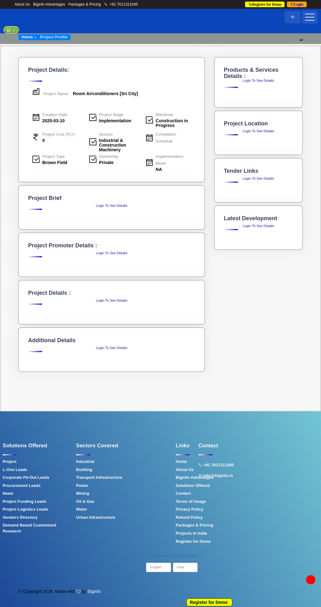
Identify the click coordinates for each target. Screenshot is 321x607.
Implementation (115, 120)
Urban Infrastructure (73, 517)
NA (159, 169)
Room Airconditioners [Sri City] (84, 93)
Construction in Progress (172, 123)
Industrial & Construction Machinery (112, 145)
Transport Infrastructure (77, 477)
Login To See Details (111, 205)
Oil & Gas (63, 501)
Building (62, 469)
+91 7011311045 (121, 4)
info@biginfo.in (193, 475)
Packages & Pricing (84, 4)
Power (60, 485)
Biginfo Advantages (49, 4)
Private (106, 162)
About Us (22, 4)
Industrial (63, 461)
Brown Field (54, 162)
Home (27, 37)
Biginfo (94, 591)
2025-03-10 (53, 120)
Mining (60, 493)
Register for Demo (209, 602)
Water (59, 509)
